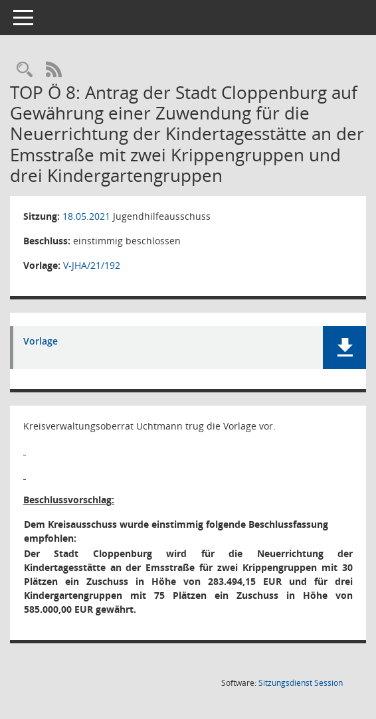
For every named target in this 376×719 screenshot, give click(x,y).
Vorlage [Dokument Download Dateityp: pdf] (40, 341)
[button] (344, 347)
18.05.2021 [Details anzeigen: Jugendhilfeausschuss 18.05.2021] (86, 216)
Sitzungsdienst (300, 682)
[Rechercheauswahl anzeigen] (24, 70)
